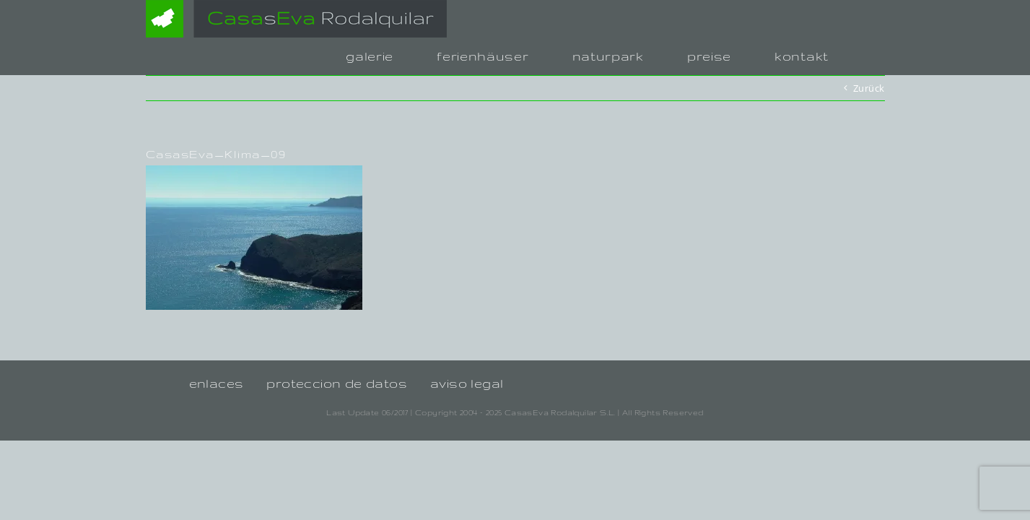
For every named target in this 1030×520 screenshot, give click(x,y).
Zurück (868, 88)
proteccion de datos (336, 383)
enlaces (216, 383)
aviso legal (466, 383)
